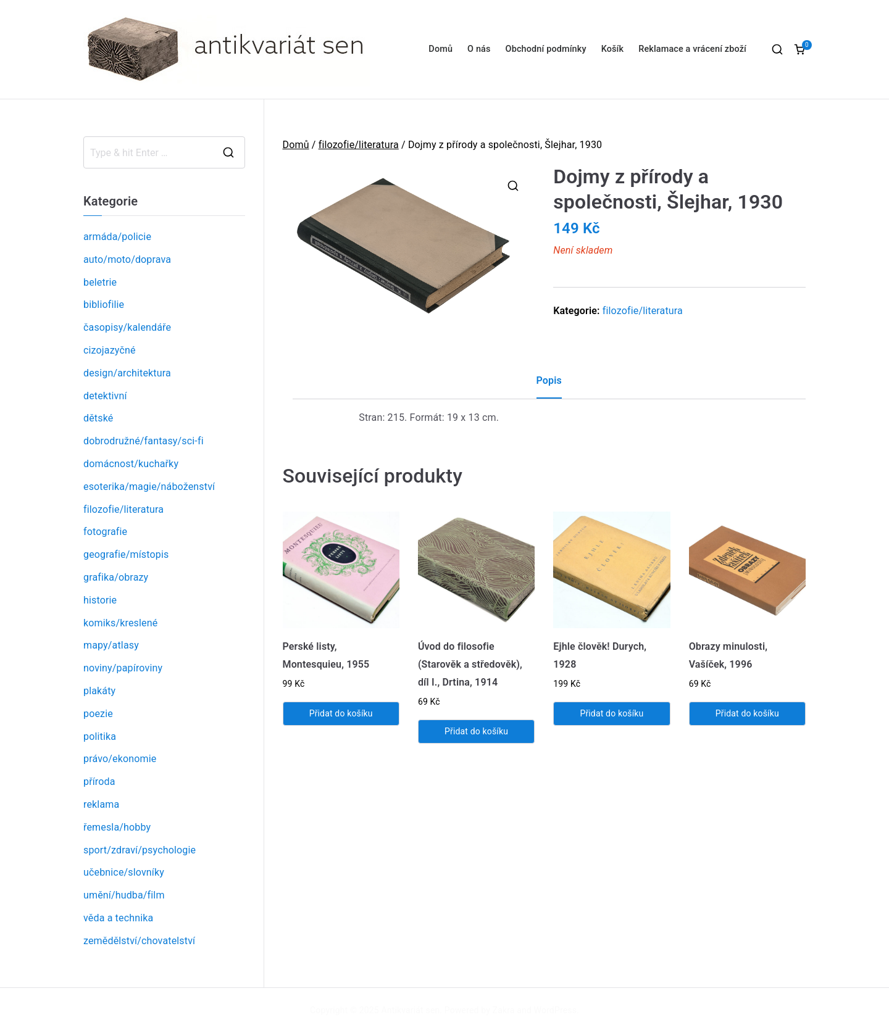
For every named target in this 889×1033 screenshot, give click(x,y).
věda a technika (118, 918)
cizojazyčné (109, 350)
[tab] (549, 385)
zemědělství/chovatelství (139, 941)
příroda (99, 781)
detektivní (105, 396)
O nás (478, 49)
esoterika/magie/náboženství (149, 486)
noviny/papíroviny (122, 668)
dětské (98, 418)
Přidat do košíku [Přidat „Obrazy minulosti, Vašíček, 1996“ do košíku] (747, 713)
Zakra (504, 1010)
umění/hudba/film (124, 895)
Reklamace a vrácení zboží (692, 49)
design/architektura (127, 373)
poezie (98, 714)
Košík (612, 49)
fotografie (105, 531)
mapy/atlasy (111, 645)
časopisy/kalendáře (127, 327)
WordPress (555, 1010)
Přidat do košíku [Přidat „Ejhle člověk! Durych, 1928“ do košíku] (611, 713)
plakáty (99, 691)
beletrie (100, 282)
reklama (101, 804)
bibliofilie (103, 304)
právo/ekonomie (119, 759)
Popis (549, 380)
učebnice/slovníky (123, 872)
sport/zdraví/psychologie (139, 850)
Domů (440, 49)
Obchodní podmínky (546, 49)
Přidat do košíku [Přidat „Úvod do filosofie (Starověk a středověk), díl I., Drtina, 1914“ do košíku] (476, 731)
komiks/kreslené (120, 623)
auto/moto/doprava (127, 259)
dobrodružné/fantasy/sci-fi (143, 441)
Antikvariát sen (411, 1010)
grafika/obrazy (115, 577)
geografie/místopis (126, 554)
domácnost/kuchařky (130, 464)
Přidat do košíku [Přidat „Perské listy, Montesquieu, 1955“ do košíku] (341, 713)
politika (99, 736)
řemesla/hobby (117, 827)
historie (100, 600)
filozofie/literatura (359, 145)
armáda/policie (117, 237)
